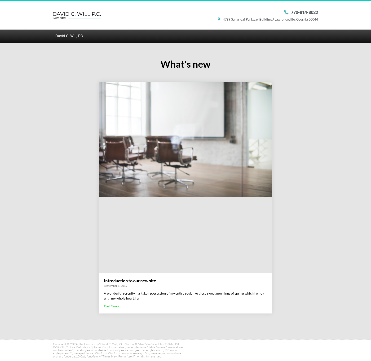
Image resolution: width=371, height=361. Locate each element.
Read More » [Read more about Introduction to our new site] (111, 306)
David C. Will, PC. (69, 36)
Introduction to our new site (130, 280)
